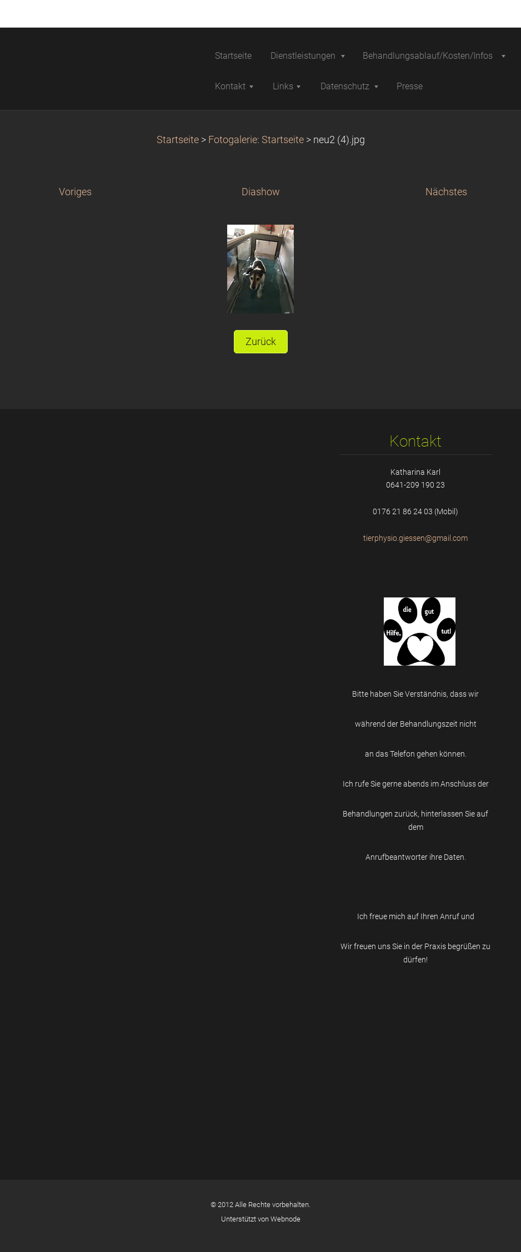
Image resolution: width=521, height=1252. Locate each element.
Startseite (178, 139)
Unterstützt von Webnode (260, 1219)
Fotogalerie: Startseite (256, 139)
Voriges (75, 191)
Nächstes (446, 191)
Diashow (261, 191)
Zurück (261, 341)
